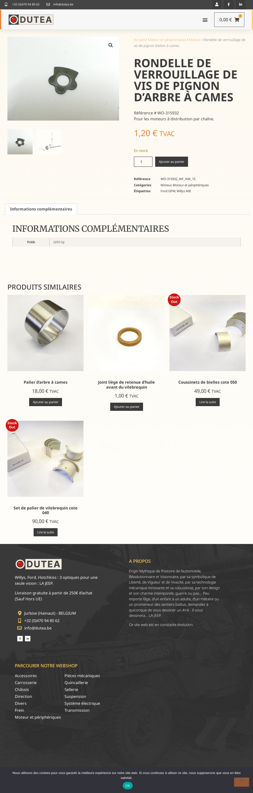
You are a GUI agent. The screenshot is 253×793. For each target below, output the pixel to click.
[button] (110, 45)
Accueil (139, 39)
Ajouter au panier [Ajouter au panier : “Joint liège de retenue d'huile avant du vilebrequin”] (126, 406)
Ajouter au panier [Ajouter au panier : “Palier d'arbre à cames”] (45, 402)
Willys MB (184, 191)
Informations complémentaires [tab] (41, 209)
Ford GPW (168, 191)
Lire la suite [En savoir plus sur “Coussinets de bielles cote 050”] (207, 402)
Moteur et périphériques (167, 39)
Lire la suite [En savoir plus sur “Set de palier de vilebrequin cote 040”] (45, 532)
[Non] (241, 782)
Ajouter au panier (171, 161)
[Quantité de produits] (143, 162)
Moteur (194, 39)
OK (127, 786)
